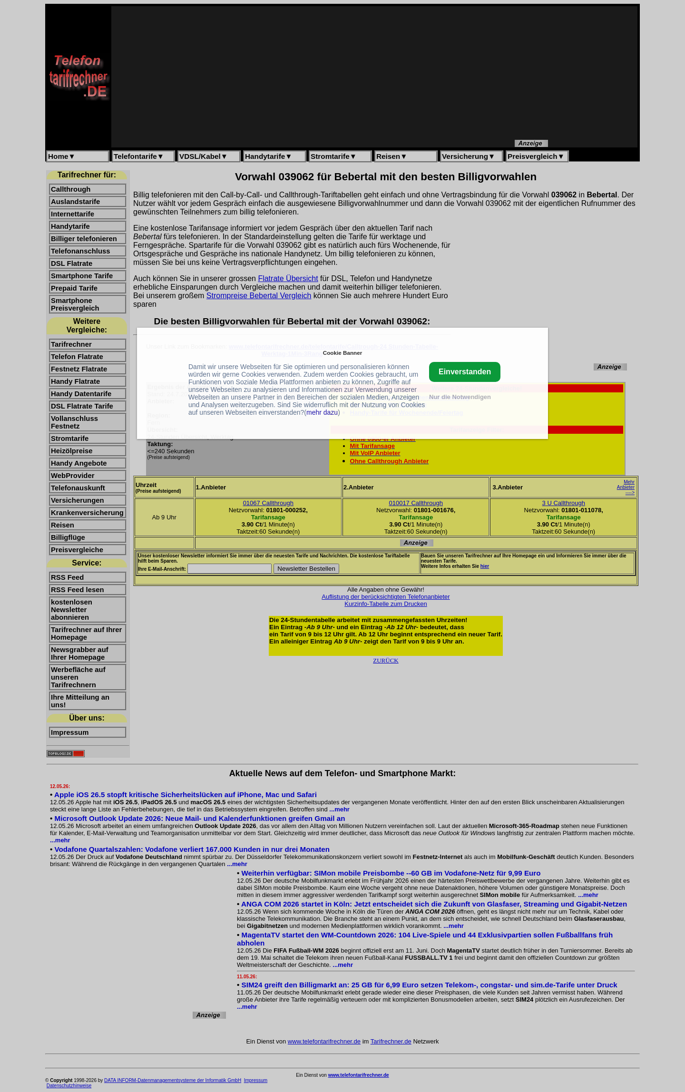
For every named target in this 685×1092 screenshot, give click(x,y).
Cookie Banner (342, 353)
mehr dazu (322, 412)
